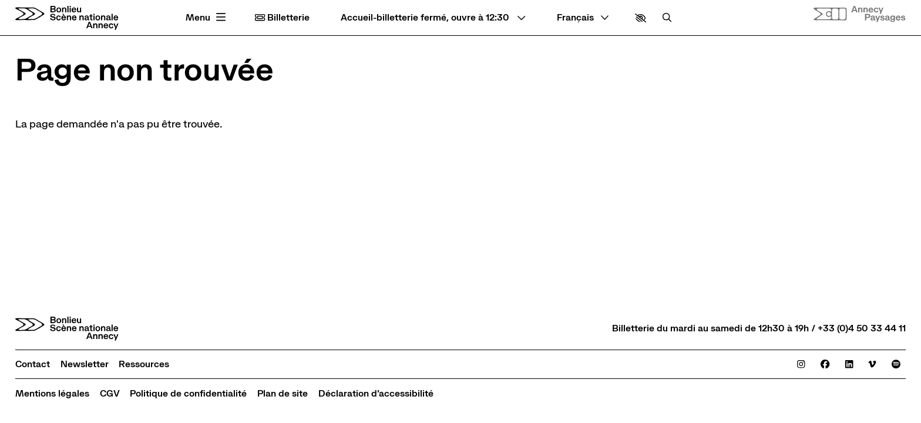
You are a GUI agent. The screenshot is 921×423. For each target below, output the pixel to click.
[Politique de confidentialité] (188, 393)
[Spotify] (896, 364)
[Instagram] (801, 364)
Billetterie (282, 17)
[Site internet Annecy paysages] (859, 14)
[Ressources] (144, 364)
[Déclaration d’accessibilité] (375, 393)
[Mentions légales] (52, 393)
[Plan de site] (282, 393)
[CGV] (110, 393)
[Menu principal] (207, 18)
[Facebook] (825, 364)
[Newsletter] (84, 364)
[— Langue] (583, 17)
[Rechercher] (667, 17)
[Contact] (32, 364)
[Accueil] (67, 18)
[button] (640, 18)
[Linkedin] (849, 364)
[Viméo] (872, 364)
